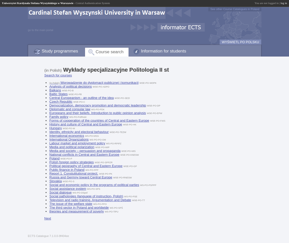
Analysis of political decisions (70, 86)
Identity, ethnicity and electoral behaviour (79, 132)
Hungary (55, 128)
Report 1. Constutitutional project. (73, 173)
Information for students (163, 51)
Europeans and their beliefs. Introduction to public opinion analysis (97, 113)
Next (47, 218)
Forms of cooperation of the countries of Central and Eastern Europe (99, 120)
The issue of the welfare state (70, 204)
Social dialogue (60, 192)
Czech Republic (60, 101)
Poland (54, 158)
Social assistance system (67, 189)
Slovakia (55, 181)
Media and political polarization (71, 147)
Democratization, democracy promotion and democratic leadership (97, 105)
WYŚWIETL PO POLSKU (240, 42)
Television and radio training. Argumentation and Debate (90, 200)
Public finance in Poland (67, 170)
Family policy (58, 117)
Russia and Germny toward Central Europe (80, 177)
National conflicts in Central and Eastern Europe (84, 154)
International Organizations (69, 139)
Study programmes (60, 51)
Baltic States (58, 94)
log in (284, 3)
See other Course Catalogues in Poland (234, 9)
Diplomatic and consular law (69, 109)
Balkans (55, 90)
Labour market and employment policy (77, 143)
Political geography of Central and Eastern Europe (85, 166)
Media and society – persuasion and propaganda (84, 151)
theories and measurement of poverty (76, 211)
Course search (110, 51)
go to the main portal (40, 30)
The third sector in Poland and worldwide (79, 207)
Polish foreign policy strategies (71, 162)
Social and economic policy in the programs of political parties (94, 185)
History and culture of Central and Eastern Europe (85, 124)
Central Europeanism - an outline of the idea (81, 98)
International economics (66, 136)
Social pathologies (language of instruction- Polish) (86, 196)
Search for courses (58, 75)
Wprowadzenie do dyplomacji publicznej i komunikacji (94, 83)
